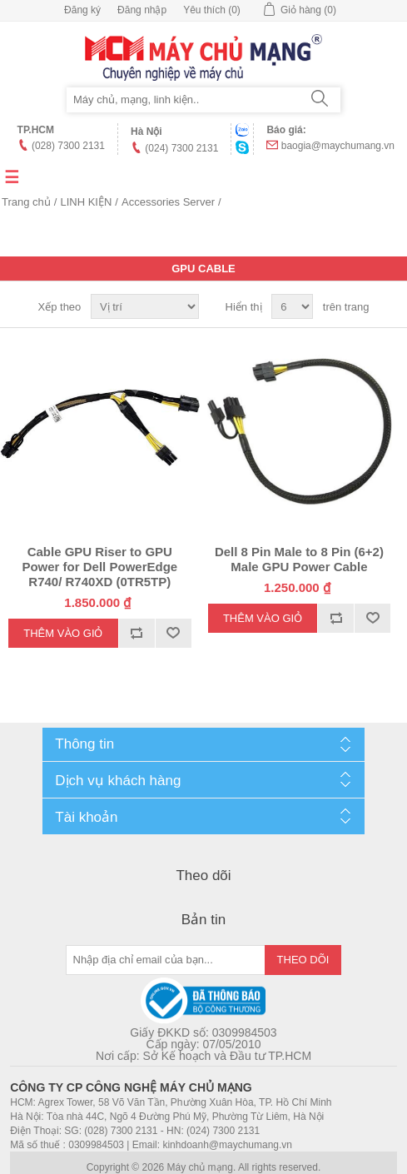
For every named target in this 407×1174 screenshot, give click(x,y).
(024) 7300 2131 (181, 148)
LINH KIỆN (86, 202)
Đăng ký (82, 10)
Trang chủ (26, 202)
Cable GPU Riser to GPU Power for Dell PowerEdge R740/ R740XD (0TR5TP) (99, 567)
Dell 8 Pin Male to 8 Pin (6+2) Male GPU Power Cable (299, 559)
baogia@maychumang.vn (338, 146)
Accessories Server (168, 202)
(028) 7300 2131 (68, 146)
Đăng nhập (141, 10)
